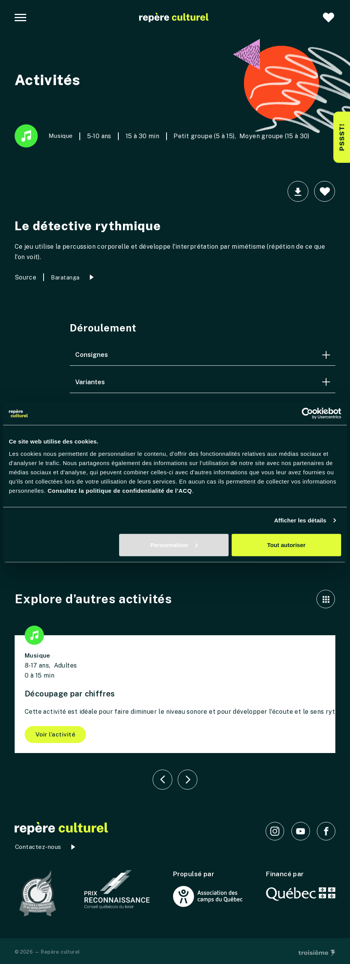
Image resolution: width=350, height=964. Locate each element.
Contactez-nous (38, 847)
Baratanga (65, 277)
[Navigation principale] (20, 17)
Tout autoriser (286, 544)
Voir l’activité (56, 734)
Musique (44, 135)
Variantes (202, 382)
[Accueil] (173, 17)
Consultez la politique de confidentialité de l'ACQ (119, 490)
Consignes (202, 354)
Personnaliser (174, 544)
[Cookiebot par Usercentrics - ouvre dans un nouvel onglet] (307, 413)
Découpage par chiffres (70, 693)
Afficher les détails (300, 520)
